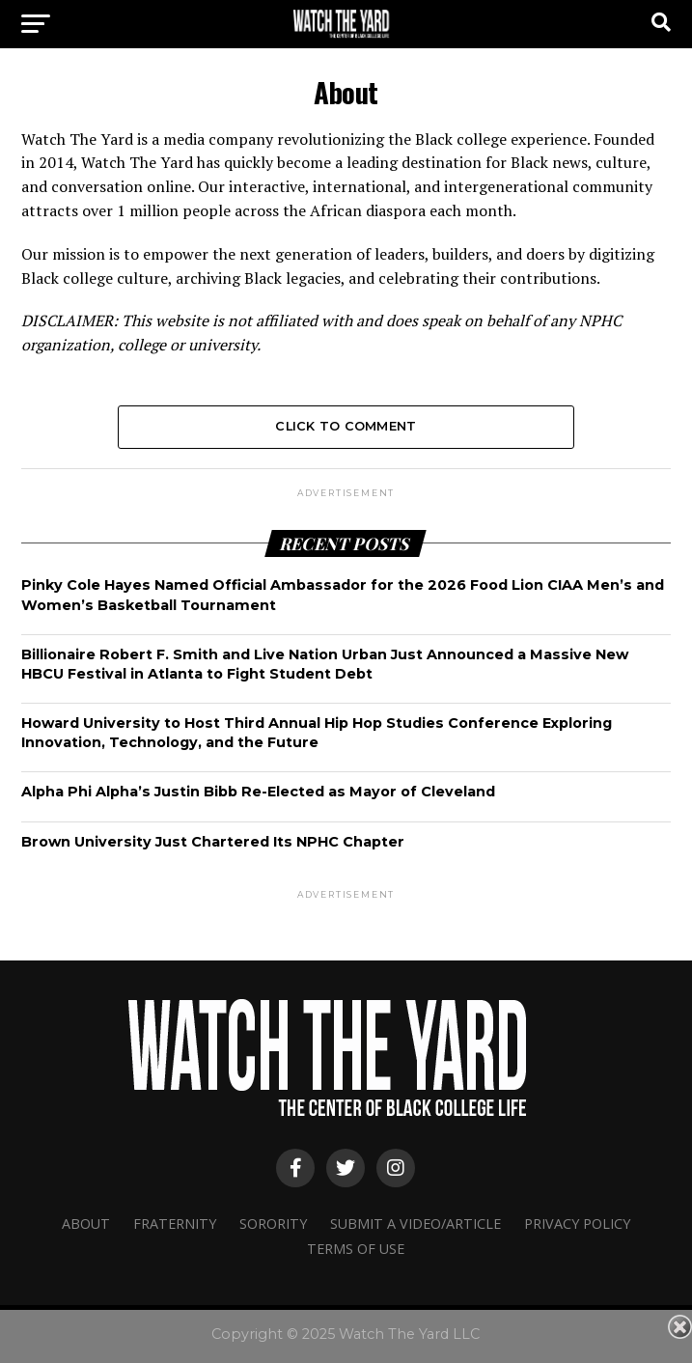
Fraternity (174, 1223)
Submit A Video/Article (415, 1223)
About (86, 1223)
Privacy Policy (577, 1223)
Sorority (273, 1223)
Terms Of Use (355, 1248)
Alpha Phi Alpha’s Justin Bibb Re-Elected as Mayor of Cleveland (258, 791)
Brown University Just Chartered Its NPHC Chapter (212, 841)
